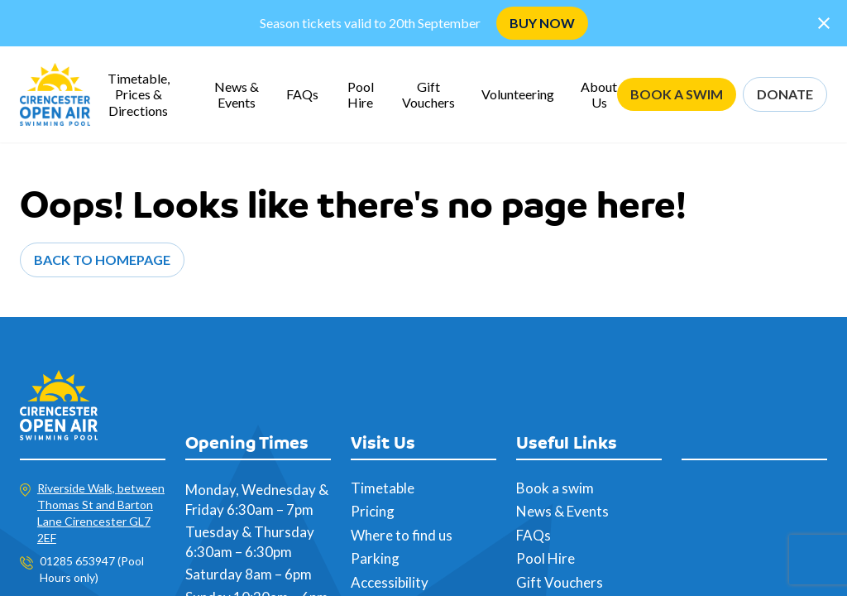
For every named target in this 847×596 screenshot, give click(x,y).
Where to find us (401, 535)
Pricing (373, 511)
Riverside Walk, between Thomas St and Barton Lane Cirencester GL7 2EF (101, 513)
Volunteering (517, 94)
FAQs (302, 94)
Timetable (382, 488)
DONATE (785, 94)
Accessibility (389, 582)
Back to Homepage (102, 259)
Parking (375, 558)
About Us (599, 94)
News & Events (236, 94)
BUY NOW (542, 23)
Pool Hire (360, 94)
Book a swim (555, 488)
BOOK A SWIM (676, 94)
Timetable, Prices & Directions (139, 94)
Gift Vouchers (428, 94)
